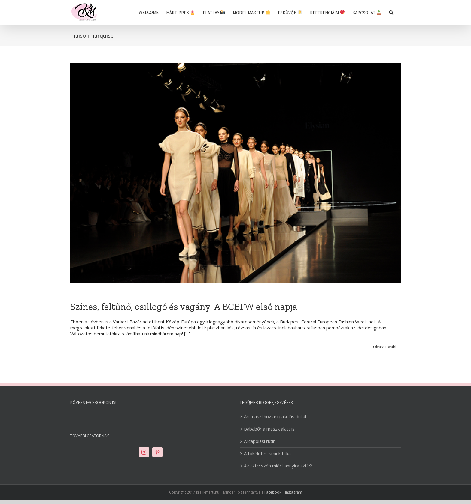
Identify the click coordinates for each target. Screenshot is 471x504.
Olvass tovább (385, 347)
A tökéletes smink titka (267, 453)
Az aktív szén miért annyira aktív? (278, 466)
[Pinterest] (157, 452)
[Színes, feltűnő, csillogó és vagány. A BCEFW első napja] (235, 173)
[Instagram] (144, 452)
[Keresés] (391, 12)
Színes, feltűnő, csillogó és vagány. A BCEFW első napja (183, 306)
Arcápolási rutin (259, 441)
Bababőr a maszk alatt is (269, 429)
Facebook (272, 492)
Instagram (293, 492)
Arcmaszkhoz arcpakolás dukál (275, 416)
